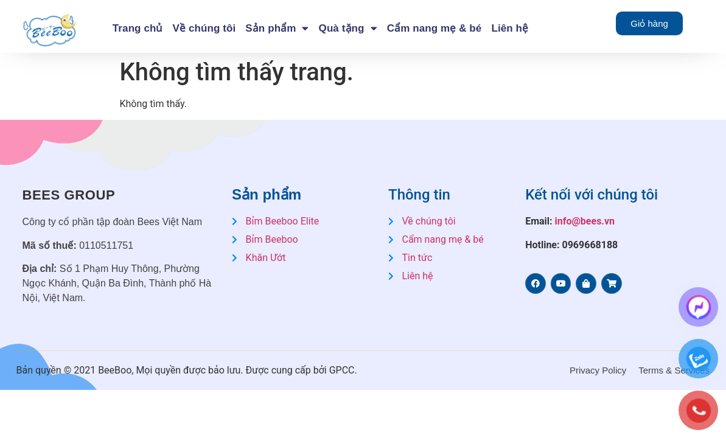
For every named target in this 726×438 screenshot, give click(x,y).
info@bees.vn (585, 221)
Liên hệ (509, 28)
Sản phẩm (277, 28)
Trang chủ (138, 28)
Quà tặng (348, 28)
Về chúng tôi (204, 28)
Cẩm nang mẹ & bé (434, 28)
